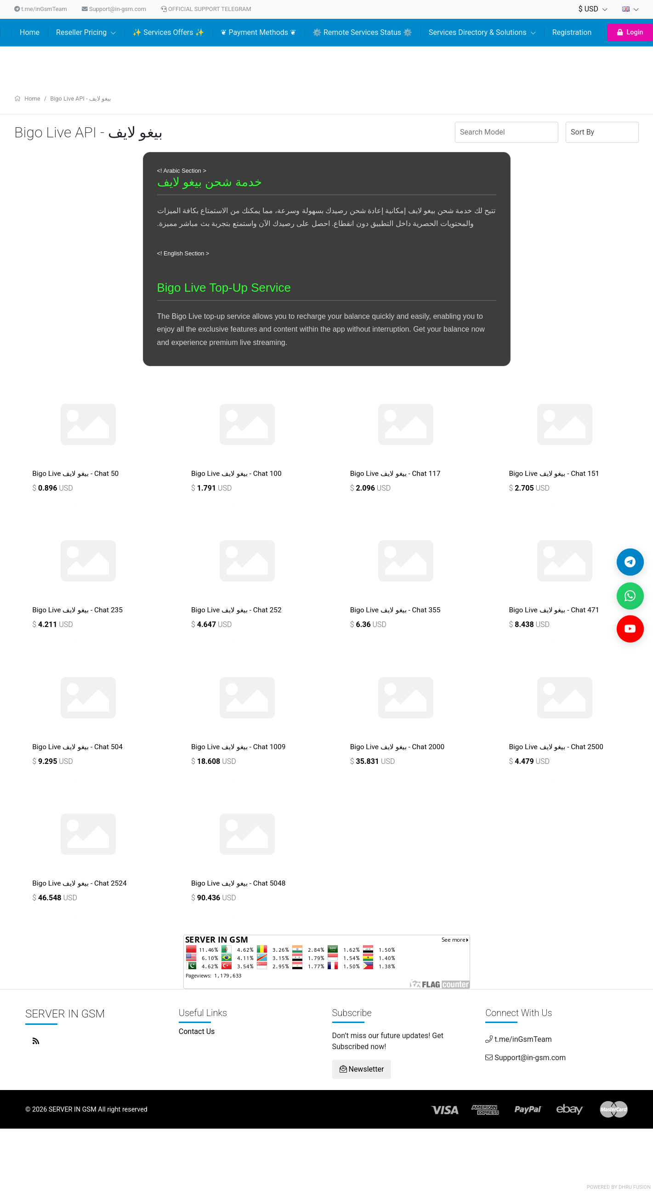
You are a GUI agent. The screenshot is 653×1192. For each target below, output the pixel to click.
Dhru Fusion (635, 1187)
